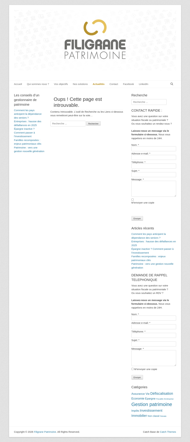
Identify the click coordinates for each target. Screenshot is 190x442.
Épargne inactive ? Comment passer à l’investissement (24, 132)
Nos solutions (80, 84)
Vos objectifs (61, 84)
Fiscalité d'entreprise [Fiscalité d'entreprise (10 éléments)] (164, 399)
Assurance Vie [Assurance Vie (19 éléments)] (140, 393)
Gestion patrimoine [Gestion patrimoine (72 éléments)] (151, 404)
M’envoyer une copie (142, 202)
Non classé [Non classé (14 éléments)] (154, 416)
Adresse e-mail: (140, 153)
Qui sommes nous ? (38, 84)
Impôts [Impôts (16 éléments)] (135, 410)
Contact (113, 84)
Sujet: (135, 170)
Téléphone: (138, 162)
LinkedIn (143, 84)
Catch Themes (168, 431)
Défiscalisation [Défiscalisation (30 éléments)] (161, 394)
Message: (137, 179)
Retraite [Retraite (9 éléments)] (163, 416)
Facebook (128, 84)
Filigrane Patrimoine (45, 431)
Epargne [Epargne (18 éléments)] (150, 398)
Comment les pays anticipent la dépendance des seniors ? (28, 114)
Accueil (18, 84)
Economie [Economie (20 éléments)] (137, 398)
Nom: (135, 144)
